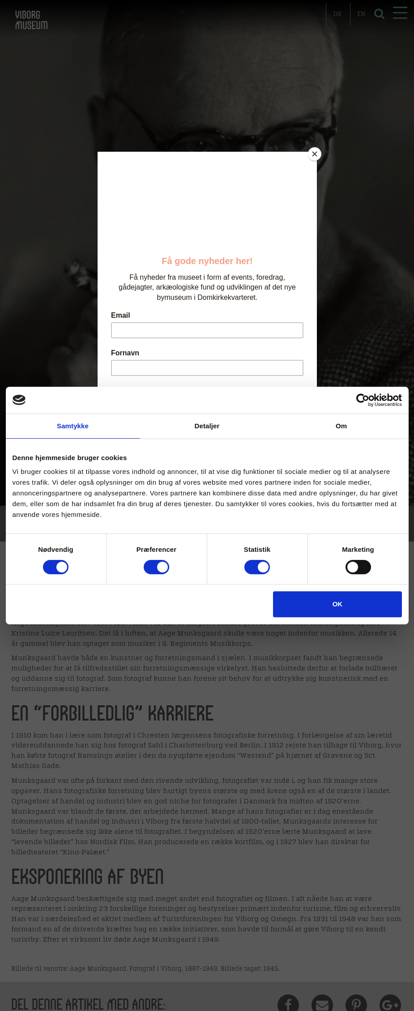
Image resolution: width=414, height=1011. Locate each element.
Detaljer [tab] (207, 426)
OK (338, 604)
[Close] (314, 154)
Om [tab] (341, 426)
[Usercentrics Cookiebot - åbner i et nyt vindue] (363, 400)
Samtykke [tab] (73, 426)
